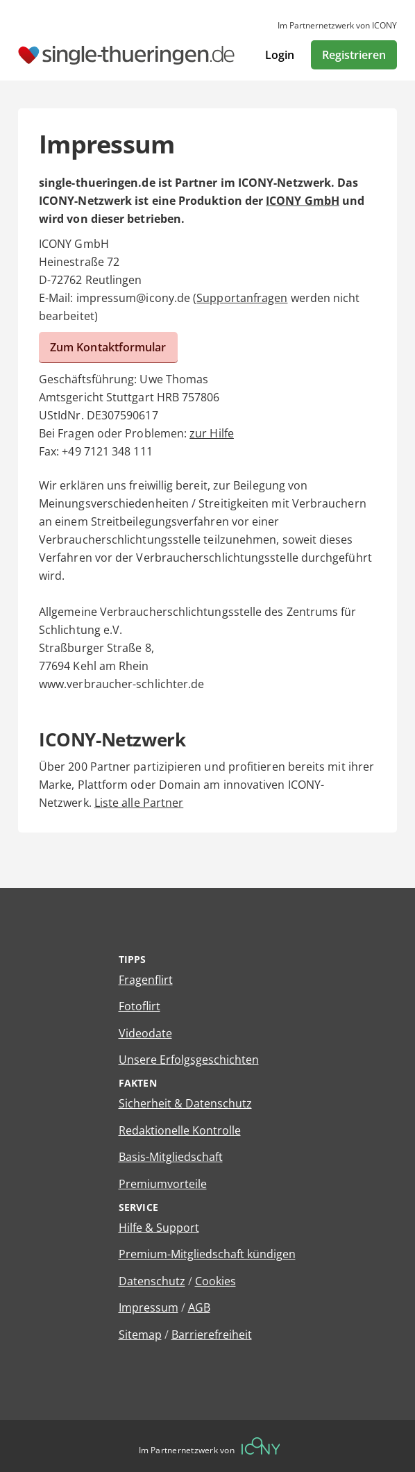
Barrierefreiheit (211, 1334)
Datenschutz (152, 1281)
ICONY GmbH (302, 200)
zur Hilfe (211, 433)
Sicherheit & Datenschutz (185, 1103)
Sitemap (140, 1334)
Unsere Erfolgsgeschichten (189, 1059)
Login (279, 54)
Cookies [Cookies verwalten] (215, 1281)
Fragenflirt (146, 979)
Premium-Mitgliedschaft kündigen (207, 1254)
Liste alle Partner (138, 802)
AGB (199, 1307)
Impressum (148, 1307)
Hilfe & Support (159, 1227)
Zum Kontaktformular (108, 347)
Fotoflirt (139, 1006)
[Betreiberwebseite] (261, 1446)
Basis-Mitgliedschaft (171, 1156)
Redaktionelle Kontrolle (180, 1130)
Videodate (145, 1033)
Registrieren (354, 54)
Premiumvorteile (163, 1183)
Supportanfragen (241, 298)
